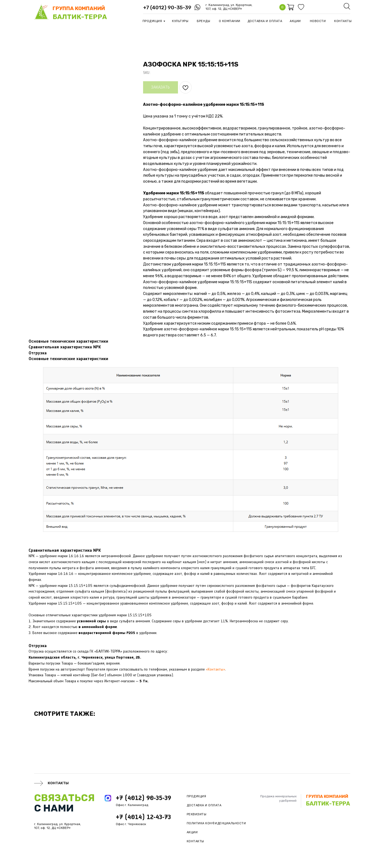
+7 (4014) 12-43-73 (143, 817)
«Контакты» (215, 669)
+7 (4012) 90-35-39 (167, 7)
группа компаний (79, 8)
